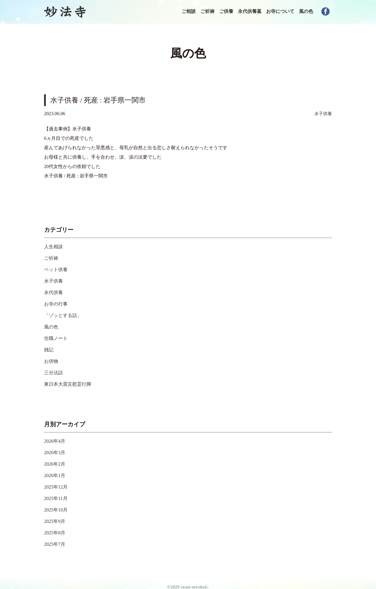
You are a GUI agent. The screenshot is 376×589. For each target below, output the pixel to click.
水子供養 (322, 114)
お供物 (52, 359)
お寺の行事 (57, 303)
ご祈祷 (207, 11)
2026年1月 (56, 471)
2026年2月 (56, 460)
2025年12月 (57, 482)
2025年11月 (57, 493)
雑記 (49, 347)
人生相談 (54, 247)
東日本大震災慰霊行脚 (70, 381)
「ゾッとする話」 (65, 314)
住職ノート (57, 336)
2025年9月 (56, 516)
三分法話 (54, 370)
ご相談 (189, 11)
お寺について (280, 11)
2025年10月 (57, 505)
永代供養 (54, 292)
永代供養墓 (249, 11)
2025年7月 (56, 538)
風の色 (306, 11)
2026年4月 (56, 438)
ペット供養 (57, 269)
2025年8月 (56, 527)
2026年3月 (56, 449)
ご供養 (226, 11)
